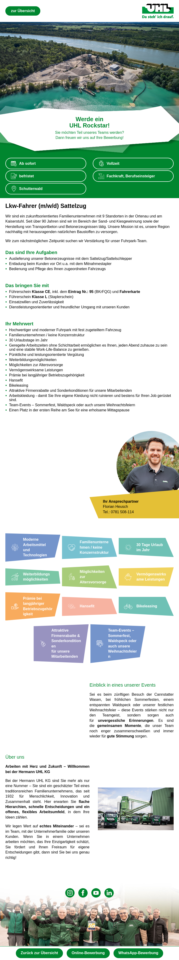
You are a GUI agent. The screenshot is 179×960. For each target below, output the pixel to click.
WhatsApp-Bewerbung (138, 953)
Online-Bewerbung (88, 953)
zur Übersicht (23, 11)
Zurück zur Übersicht (39, 953)
